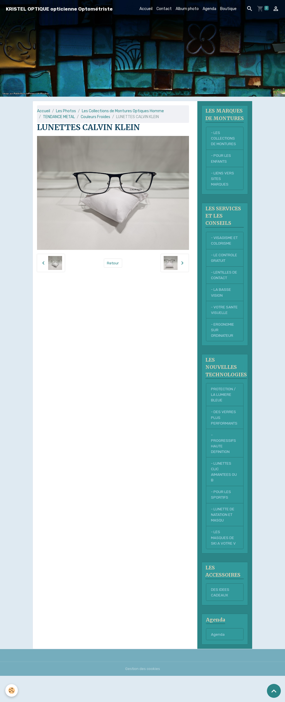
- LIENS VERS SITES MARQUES (222, 187)
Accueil (146, 8)
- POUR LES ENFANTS (221, 167)
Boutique (228, 8)
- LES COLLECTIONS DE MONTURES (224, 146)
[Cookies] (12, 690)
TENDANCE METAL (59, 116)
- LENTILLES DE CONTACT (224, 286)
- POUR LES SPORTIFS (221, 518)
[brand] (59, 9)
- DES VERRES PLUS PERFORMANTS (224, 438)
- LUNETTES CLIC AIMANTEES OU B (224, 494)
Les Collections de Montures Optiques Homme (123, 111)
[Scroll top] (274, 691)
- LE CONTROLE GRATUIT (224, 268)
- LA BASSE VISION (221, 304)
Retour (113, 263)
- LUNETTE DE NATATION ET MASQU (223, 538)
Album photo (187, 8)
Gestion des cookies (143, 695)
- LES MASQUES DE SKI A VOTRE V (223, 562)
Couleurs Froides (95, 116)
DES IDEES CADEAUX (220, 618)
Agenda (209, 8)
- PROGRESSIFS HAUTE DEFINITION (224, 465)
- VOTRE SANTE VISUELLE (219, 325)
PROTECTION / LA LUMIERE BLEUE (224, 414)
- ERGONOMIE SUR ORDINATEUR (223, 348)
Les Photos (66, 111)
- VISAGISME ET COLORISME (224, 250)
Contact (164, 8)
